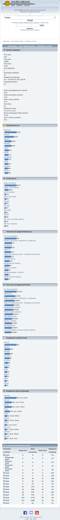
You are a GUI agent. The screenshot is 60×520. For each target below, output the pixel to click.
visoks (6, 148)
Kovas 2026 (8, 462)
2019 (7, 489)
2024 (7, 476)
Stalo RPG (7, 210)
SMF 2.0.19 (23, 517)
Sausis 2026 (8, 470)
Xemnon (7, 170)
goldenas (7, 432)
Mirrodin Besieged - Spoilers (14, 272)
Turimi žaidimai (9, 192)
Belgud (6, 374)
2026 (7, 455)
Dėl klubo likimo (9, 259)
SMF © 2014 (30, 517)
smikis (6, 422)
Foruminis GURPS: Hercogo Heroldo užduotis (19, 330)
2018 (7, 492)
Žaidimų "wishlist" (10, 268)
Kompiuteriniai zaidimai (12, 263)
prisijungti (31, 10)
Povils (6, 369)
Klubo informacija (10, 196)
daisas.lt (7, 250)
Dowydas (7, 166)
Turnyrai (7, 205)
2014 (7, 503)
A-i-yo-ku (7, 360)
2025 (7, 473)
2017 (7, 495)
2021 (7, 484)
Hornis (6, 152)
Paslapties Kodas (10, 111)
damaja (6, 418)
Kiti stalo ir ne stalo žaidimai (14, 219)
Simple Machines (37, 517)
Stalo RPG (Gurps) (10, 316)
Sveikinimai (8, 245)
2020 (7, 487)
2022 (7, 481)
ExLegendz (8, 157)
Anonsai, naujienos (10, 224)
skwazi (6, 383)
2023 (7, 478)
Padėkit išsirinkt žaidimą (12, 277)
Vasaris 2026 (9, 466)
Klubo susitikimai (10, 183)
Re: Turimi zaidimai (10, 236)
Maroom (7, 139)
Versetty (7, 143)
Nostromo (7, 130)
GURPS (6, 215)
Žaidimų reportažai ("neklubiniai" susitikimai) (20, 241)
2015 (7, 500)
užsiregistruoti (41, 10)
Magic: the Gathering (11, 187)
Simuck (6, 134)
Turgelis (6, 201)
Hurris (6, 161)
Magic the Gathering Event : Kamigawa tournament (22, 254)
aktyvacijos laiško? (35, 11)
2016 (7, 498)
